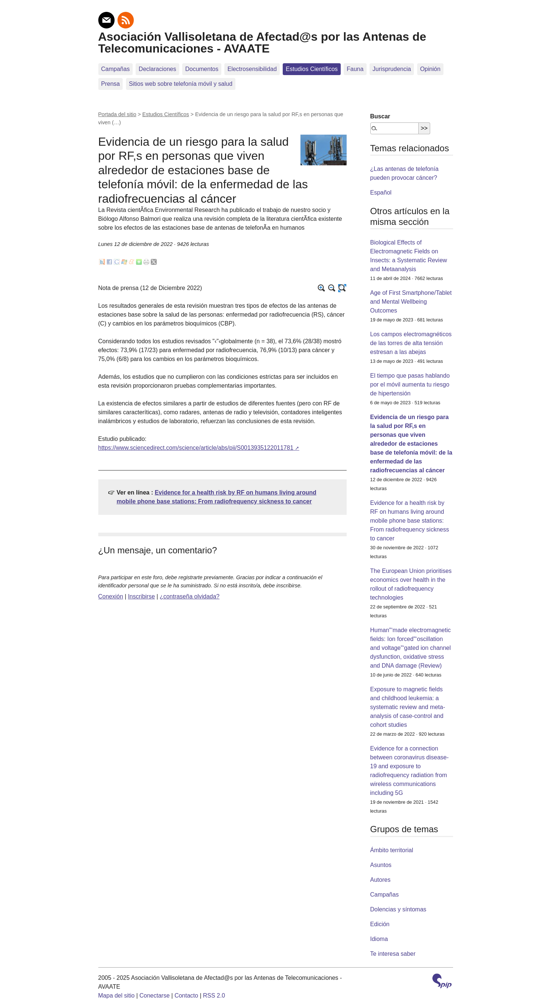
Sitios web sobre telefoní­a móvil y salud (180, 84)
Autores (380, 880)
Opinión (430, 69)
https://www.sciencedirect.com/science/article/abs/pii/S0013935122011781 (195, 448)
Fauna (355, 69)
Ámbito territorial (391, 850)
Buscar (380, 116)
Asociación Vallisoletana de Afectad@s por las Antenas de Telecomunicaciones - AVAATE (262, 42)
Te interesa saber (393, 954)
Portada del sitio (117, 114)
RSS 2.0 (214, 995)
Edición (380, 924)
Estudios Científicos (312, 69)
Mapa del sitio (116, 995)
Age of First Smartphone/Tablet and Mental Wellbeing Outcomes (411, 302)
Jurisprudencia (392, 69)
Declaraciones (157, 69)
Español (381, 192)
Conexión (110, 596)
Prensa (110, 84)
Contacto (186, 995)
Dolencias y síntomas (398, 909)
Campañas (115, 69)
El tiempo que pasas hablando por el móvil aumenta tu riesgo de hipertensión (410, 384)
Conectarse (154, 995)
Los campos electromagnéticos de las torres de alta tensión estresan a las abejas (411, 343)
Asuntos (381, 865)
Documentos (201, 69)
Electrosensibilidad (251, 69)
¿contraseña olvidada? (190, 596)
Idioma (379, 939)
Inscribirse (141, 596)
